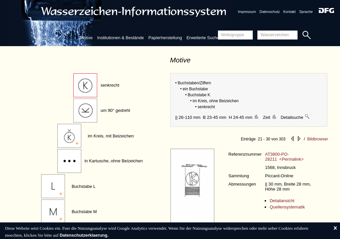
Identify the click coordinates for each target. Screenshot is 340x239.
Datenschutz (269, 12)
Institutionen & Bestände (120, 37)
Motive (86, 37)
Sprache (306, 12)
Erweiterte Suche (202, 37)
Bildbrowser (317, 139)
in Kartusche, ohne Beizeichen (114, 160)
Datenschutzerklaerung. (84, 235)
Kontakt (289, 12)
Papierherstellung (165, 37)
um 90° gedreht (115, 110)
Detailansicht (282, 200)
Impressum (247, 12)
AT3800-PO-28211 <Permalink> (284, 157)
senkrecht (110, 85)
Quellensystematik (287, 206)
